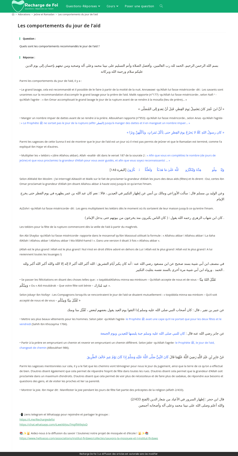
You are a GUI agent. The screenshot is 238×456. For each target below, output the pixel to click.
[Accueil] (13, 14)
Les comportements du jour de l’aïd (78, 14)
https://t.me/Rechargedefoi (37, 419)
